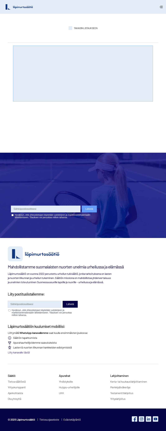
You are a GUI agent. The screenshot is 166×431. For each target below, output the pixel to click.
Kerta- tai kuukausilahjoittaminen (128, 381)
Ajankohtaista (15, 393)
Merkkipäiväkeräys (120, 387)
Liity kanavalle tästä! (19, 352)
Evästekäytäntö (72, 419)
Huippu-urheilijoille (69, 387)
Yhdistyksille (66, 381)
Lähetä (70, 304)
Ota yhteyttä (14, 398)
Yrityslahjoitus (118, 398)
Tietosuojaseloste (49, 419)
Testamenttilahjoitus (121, 393)
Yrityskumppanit (17, 387)
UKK (61, 393)
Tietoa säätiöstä (17, 381)
